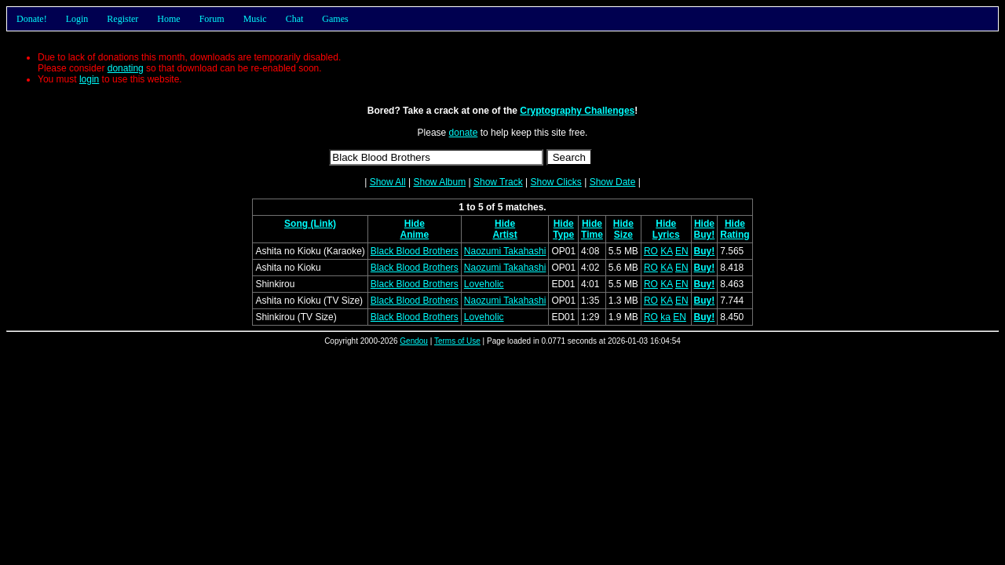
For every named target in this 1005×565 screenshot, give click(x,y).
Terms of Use (457, 341)
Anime (414, 234)
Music (255, 18)
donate (463, 132)
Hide (414, 223)
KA (666, 251)
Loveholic (484, 284)
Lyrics (666, 234)
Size (623, 234)
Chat (295, 18)
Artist (504, 234)
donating (126, 68)
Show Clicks (555, 182)
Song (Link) (310, 223)
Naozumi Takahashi (505, 251)
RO (651, 251)
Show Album (439, 182)
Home (168, 18)
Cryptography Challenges (577, 110)
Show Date (613, 182)
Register (122, 18)
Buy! (704, 234)
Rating (734, 234)
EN (682, 251)
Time (592, 234)
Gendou (414, 341)
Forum (212, 18)
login (89, 79)
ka (665, 317)
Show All (388, 182)
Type (563, 234)
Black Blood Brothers (415, 251)
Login (77, 18)
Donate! (31, 18)
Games (335, 18)
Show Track (498, 182)
